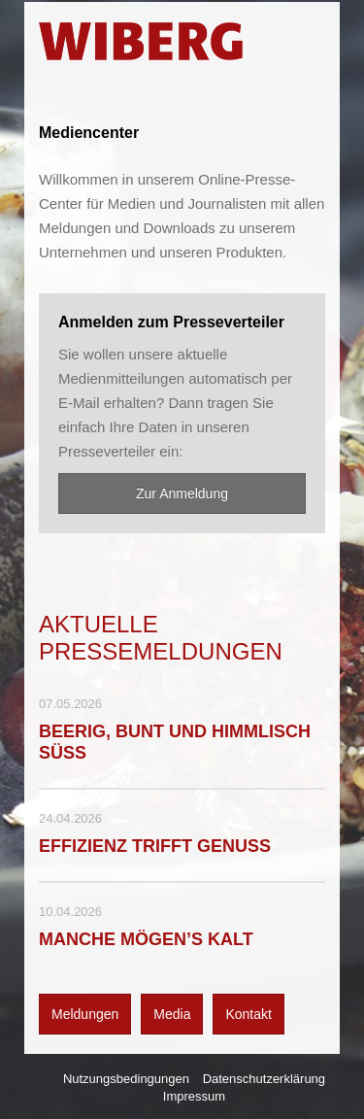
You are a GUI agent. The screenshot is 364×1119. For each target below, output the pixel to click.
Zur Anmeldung (182, 493)
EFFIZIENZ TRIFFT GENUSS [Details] (155, 846)
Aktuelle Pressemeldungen (160, 637)
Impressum (194, 1096)
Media (171, 1014)
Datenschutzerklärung (264, 1078)
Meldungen (84, 1014)
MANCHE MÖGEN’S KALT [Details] (146, 939)
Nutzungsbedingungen (126, 1078)
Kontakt (248, 1014)
